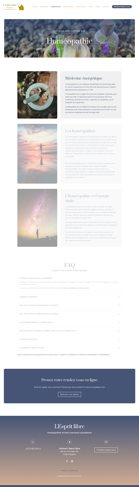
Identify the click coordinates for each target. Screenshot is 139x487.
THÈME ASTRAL (81, 7)
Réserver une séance (69, 394)
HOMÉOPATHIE (56, 7)
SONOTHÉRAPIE (68, 7)
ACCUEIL (35, 7)
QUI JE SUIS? (44, 7)
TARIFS (98, 7)
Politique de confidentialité (69, 471)
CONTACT (106, 7)
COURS (91, 7)
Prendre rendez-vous (106, 450)
